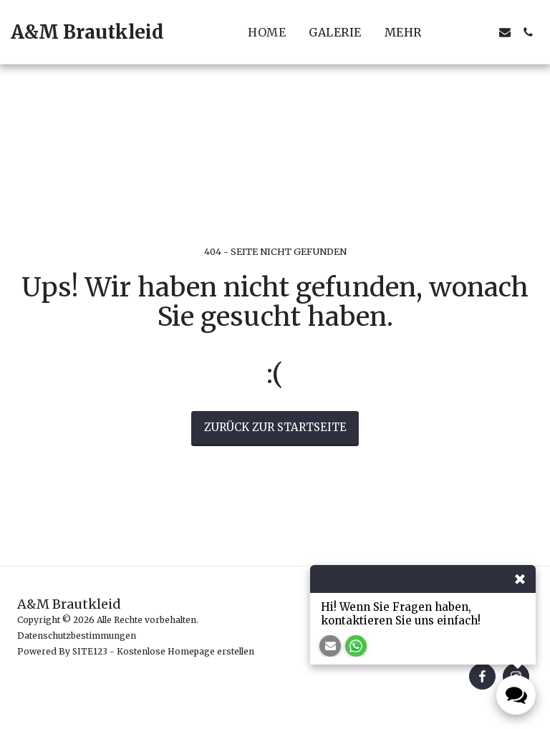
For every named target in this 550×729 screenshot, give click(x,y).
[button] (459, 32)
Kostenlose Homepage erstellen (185, 651)
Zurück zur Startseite (275, 427)
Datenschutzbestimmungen (76, 635)
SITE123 (89, 651)
